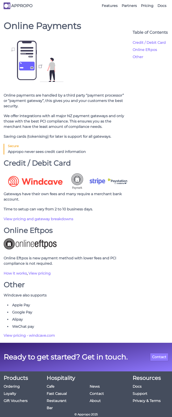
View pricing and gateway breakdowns (38, 219)
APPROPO (21, 5)
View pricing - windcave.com (29, 335)
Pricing (147, 6)
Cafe (50, 386)
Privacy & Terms (147, 401)
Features (110, 6)
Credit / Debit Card (149, 42)
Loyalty (10, 394)
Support (140, 394)
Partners (129, 6)
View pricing (39, 273)
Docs (161, 6)
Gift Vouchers (16, 401)
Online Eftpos (145, 50)
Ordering (12, 386)
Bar (50, 408)
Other (138, 57)
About (95, 401)
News (95, 386)
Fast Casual (57, 394)
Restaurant (57, 401)
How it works (15, 273)
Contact (159, 357)
